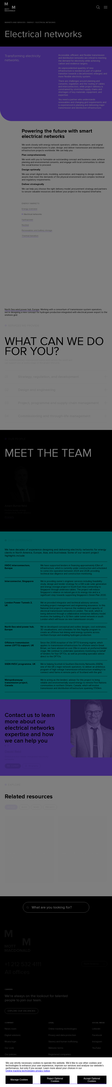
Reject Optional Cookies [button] (55, 1079)
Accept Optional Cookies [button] (92, 1079)
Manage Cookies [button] (19, 1079)
